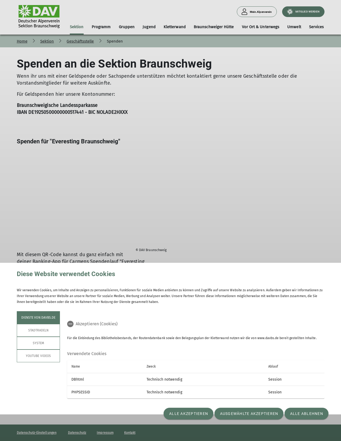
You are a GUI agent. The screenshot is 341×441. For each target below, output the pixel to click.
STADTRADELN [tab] (38, 330)
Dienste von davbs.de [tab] (38, 317)
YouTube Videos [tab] (38, 356)
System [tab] (38, 343)
